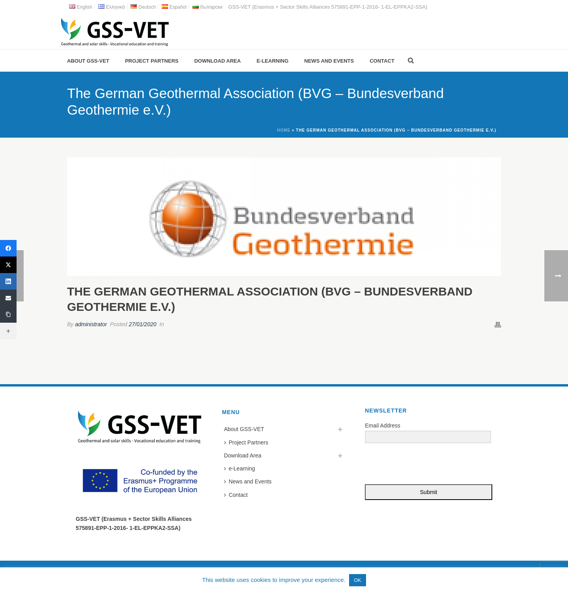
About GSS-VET (88, 61)
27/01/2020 (142, 324)
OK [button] (357, 580)
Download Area (217, 61)
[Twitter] (8, 264)
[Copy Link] (8, 314)
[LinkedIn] (8, 281)
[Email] (8, 298)
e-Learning (272, 61)
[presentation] (413, 464)
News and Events (329, 61)
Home (283, 130)
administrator (91, 324)
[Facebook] (8, 248)
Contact (382, 61)
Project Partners (152, 61)
